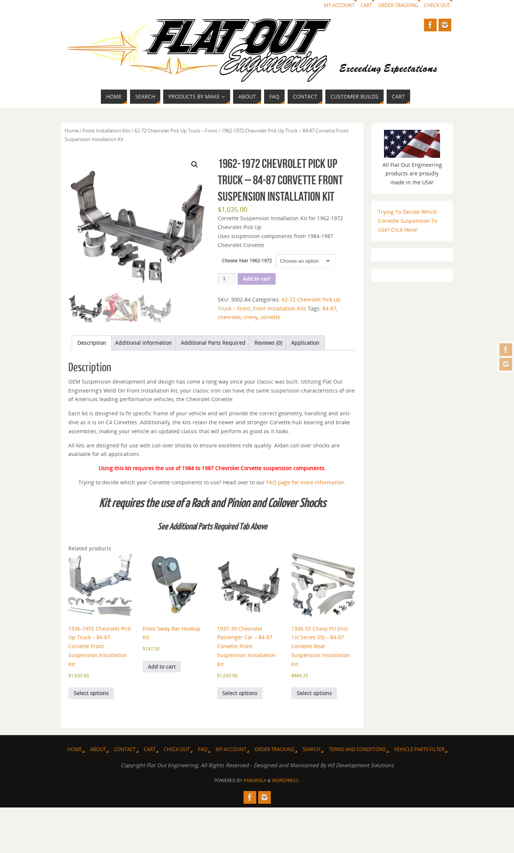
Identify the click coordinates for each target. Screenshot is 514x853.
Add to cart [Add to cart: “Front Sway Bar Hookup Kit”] (162, 666)
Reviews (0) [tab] (268, 342)
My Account (339, 5)
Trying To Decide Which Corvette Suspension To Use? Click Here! (407, 220)
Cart (366, 5)
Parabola (255, 780)
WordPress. (286, 780)
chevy (251, 317)
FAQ (202, 749)
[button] (194, 164)
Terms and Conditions (357, 749)
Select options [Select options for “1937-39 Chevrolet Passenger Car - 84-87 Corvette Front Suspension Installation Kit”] (239, 693)
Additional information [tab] (143, 342)
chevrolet (229, 317)
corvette (270, 317)
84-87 (329, 308)
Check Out (437, 5)
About (98, 749)
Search (312, 749)
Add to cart (256, 279)
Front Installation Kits (106, 130)
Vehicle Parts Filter (419, 749)
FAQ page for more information (305, 482)
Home (71, 130)
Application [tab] (305, 342)
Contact (125, 749)
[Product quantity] (227, 278)
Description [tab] (91, 342)
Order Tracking (398, 5)
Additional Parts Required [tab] (213, 342)
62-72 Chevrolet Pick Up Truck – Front (175, 130)
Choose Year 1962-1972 (247, 260)
